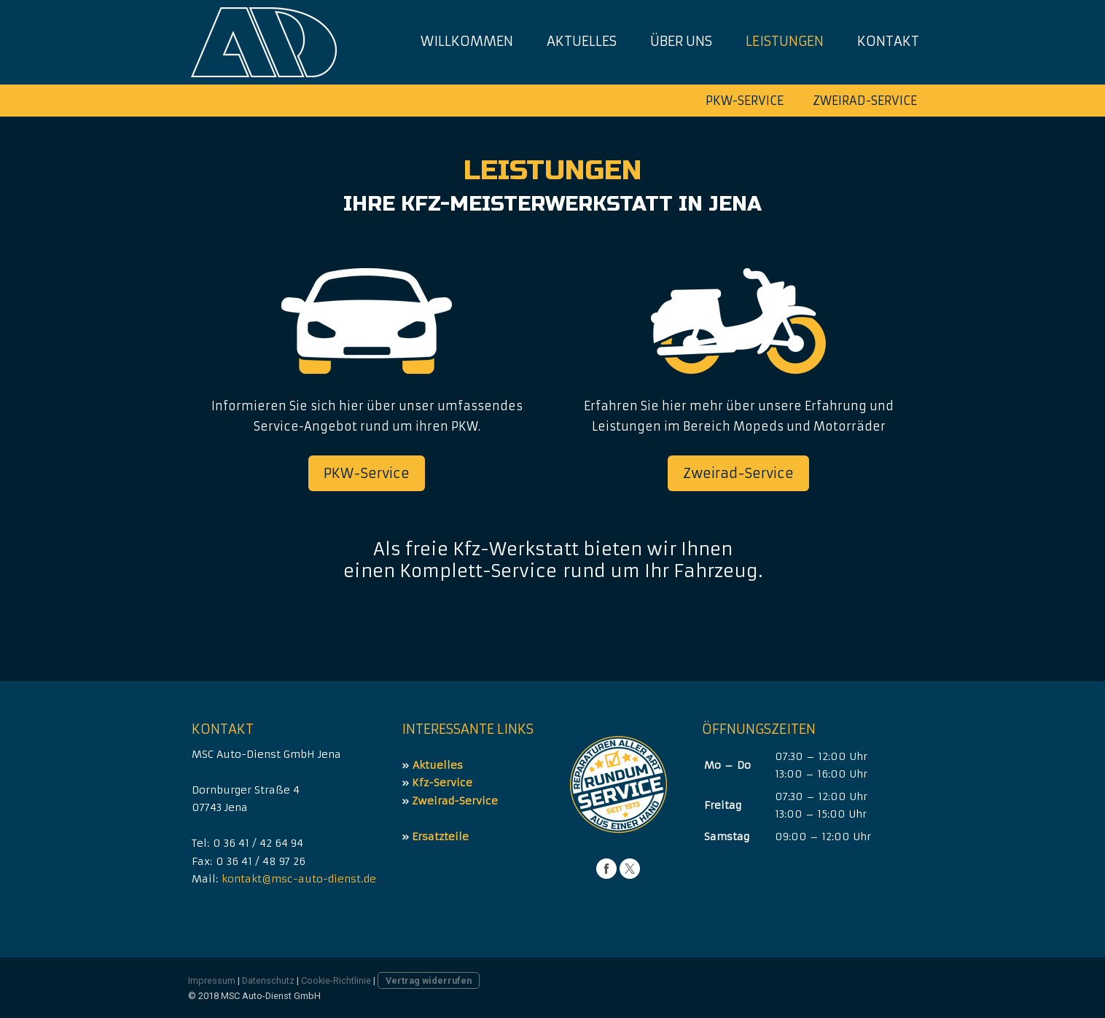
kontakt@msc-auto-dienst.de (299, 878)
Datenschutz (268, 980)
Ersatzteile (440, 836)
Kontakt (888, 41)
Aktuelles (582, 41)
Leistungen (785, 41)
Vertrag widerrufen (429, 980)
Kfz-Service (442, 782)
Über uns (681, 41)
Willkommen (467, 41)
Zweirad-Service (865, 100)
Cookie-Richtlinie (336, 980)
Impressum (211, 980)
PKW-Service (745, 100)
